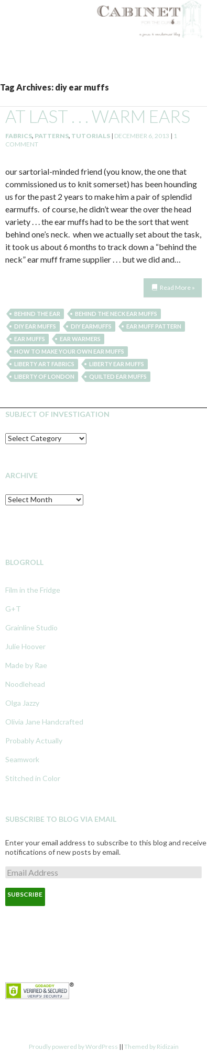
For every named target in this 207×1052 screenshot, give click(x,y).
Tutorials (90, 136)
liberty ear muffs (116, 363)
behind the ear (37, 313)
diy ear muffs (35, 326)
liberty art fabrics (44, 363)
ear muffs (29, 338)
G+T (13, 608)
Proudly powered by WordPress (73, 1046)
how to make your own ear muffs (69, 351)
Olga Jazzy (22, 702)
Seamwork (22, 759)
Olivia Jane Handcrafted (44, 721)
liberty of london (44, 376)
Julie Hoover (25, 646)
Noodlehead (25, 684)
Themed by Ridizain (151, 1046)
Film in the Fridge (32, 589)
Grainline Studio (31, 627)
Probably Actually (33, 740)
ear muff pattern (153, 326)
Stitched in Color (32, 778)
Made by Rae (26, 665)
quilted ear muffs (118, 376)
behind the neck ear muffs (116, 313)
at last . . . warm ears (97, 116)
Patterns (52, 136)
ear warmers (80, 338)
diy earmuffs (91, 326)
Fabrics (18, 136)
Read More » (177, 287)
